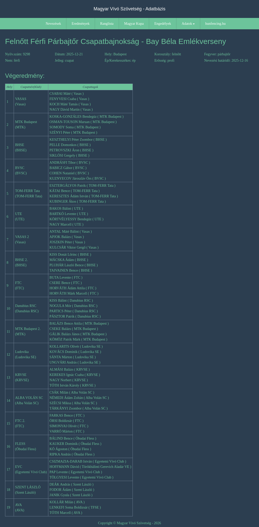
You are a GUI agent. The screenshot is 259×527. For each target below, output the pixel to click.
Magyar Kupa (134, 24)
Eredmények (81, 24)
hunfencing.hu (215, 24)
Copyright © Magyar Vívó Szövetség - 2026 (129, 523)
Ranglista (107, 24)
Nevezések (53, 24)
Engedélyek (162, 24)
